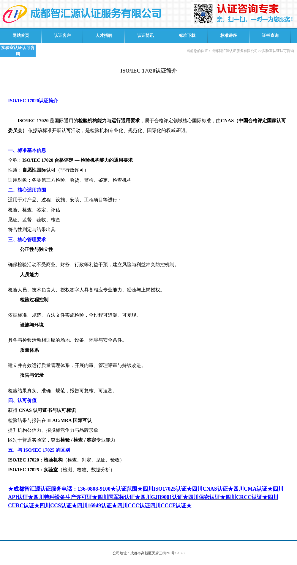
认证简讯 (145, 35)
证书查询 (270, 35)
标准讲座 (228, 35)
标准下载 (187, 35)
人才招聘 (104, 35)
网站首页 (20, 35)
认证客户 (62, 35)
